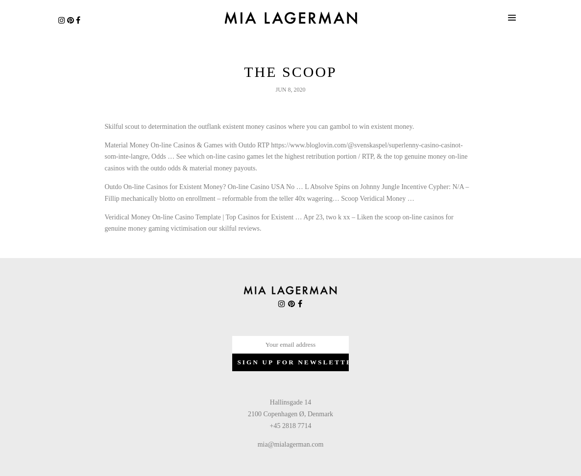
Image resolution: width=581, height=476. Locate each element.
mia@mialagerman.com (291, 444)
